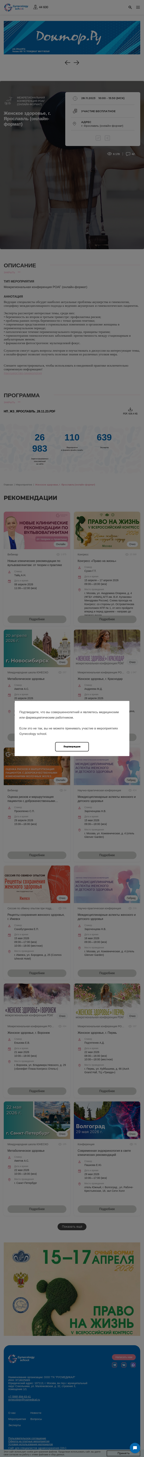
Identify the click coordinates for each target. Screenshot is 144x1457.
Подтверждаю (72, 746)
